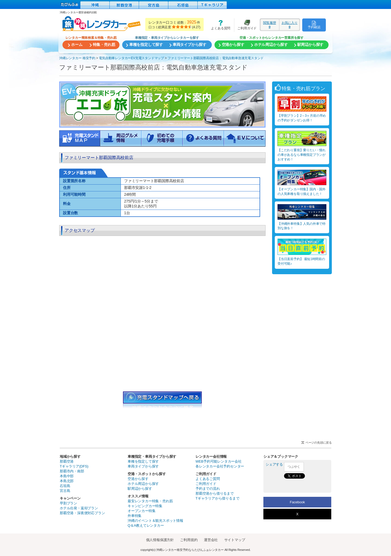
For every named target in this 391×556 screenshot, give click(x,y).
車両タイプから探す (143, 466)
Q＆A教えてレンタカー (146, 525)
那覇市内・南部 (72, 471)
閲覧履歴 (269, 25)
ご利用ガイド (245, 25)
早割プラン (68, 503)
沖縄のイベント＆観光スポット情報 (155, 521)
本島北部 (67, 481)
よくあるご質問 (207, 479)
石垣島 (65, 486)
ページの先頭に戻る (318, 442)
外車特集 (134, 516)
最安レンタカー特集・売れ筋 (150, 501)
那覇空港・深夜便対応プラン (82, 513)
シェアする (274, 464)
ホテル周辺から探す (143, 484)
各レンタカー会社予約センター (219, 466)
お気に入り (289, 25)
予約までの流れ (207, 488)
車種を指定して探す (143, 461)
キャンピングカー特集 (145, 506)
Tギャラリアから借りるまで (217, 498)
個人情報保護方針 (160, 540)
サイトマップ (234, 540)
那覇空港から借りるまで (214, 493)
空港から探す (138, 479)
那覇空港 (67, 461)
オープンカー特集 (141, 511)
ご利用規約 (188, 540)
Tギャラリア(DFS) (74, 466)
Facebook (297, 502)
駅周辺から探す (140, 488)
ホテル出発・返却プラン (79, 508)
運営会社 (211, 540)
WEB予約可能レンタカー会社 (218, 461)
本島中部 (67, 476)
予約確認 (314, 25)
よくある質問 (218, 25)
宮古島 (65, 491)
